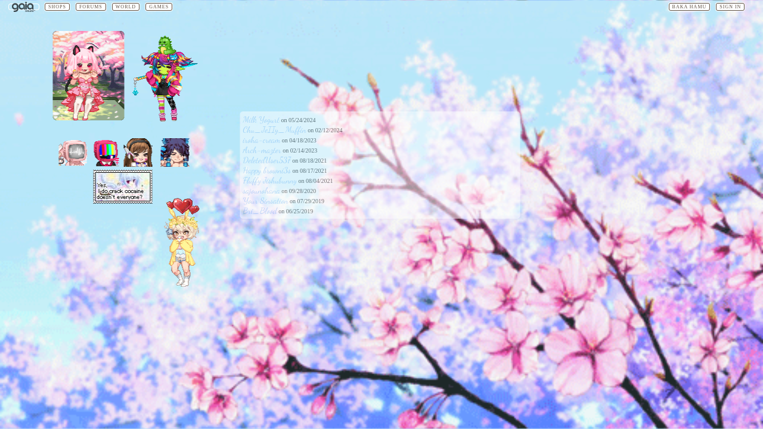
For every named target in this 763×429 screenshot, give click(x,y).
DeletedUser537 (267, 160)
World (126, 7)
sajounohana (261, 190)
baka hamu (689, 7)
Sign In (730, 7)
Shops (57, 7)
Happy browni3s (267, 170)
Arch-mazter (262, 150)
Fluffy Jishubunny (270, 180)
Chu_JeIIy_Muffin (274, 130)
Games (159, 7)
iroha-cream (262, 140)
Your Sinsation (266, 200)
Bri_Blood (260, 211)
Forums (91, 7)
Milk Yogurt (261, 119)
